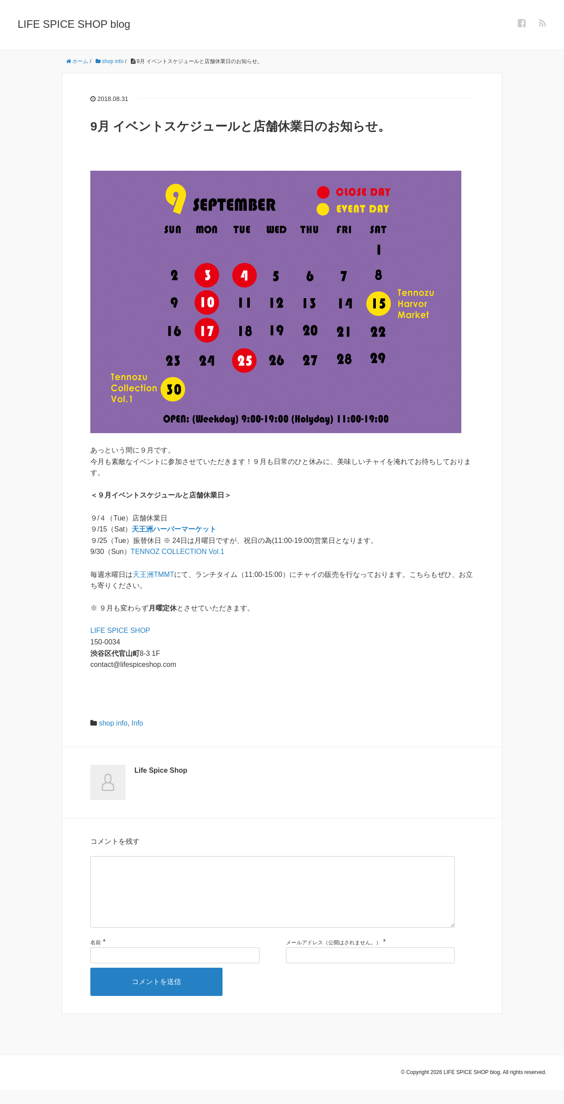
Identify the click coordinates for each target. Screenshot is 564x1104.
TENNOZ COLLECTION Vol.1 (178, 551)
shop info (113, 723)
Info (137, 723)
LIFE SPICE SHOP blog (74, 24)
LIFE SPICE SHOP (120, 630)
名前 (95, 957)
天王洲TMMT (153, 574)
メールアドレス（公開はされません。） (333, 957)
